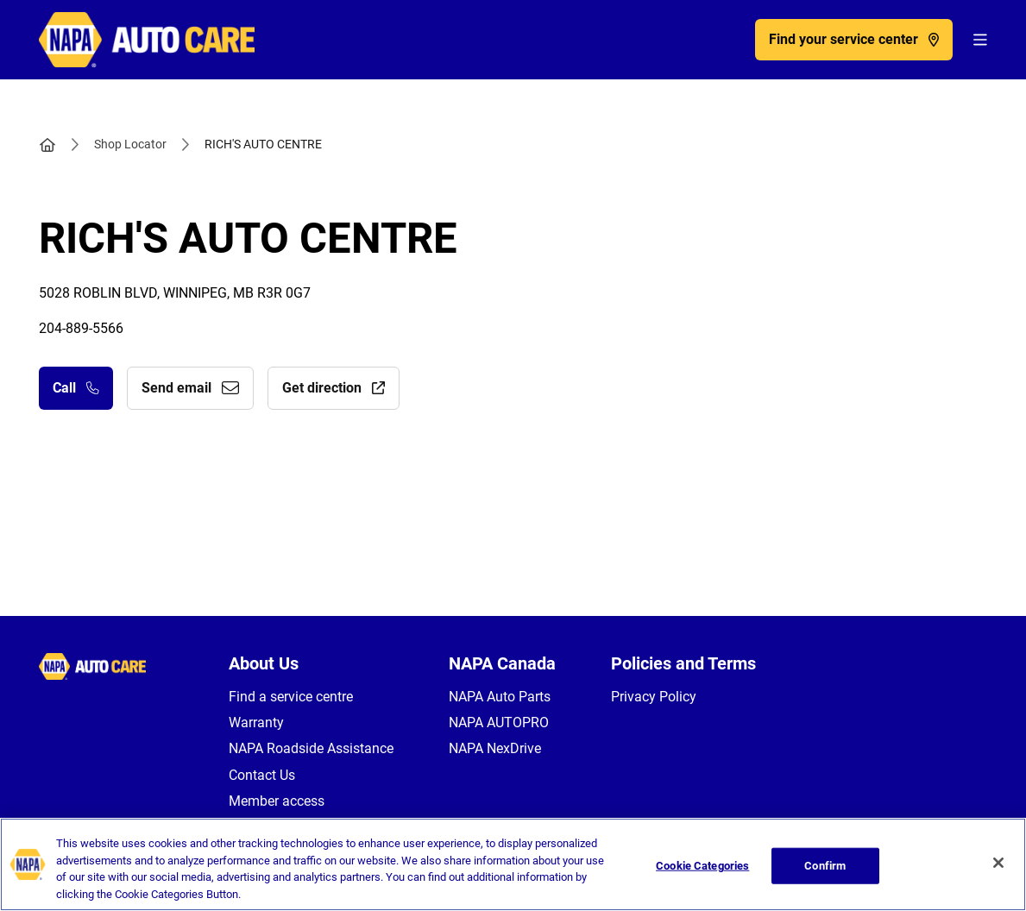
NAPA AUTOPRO (499, 722)
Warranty (256, 722)
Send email (190, 388)
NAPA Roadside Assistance (311, 748)
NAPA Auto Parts (500, 696)
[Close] (998, 873)
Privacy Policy (653, 696)
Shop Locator (130, 144)
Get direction (333, 388)
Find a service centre (291, 696)
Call (76, 388)
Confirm (825, 875)
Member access (276, 801)
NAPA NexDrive (495, 748)
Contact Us (262, 775)
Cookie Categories (702, 875)
